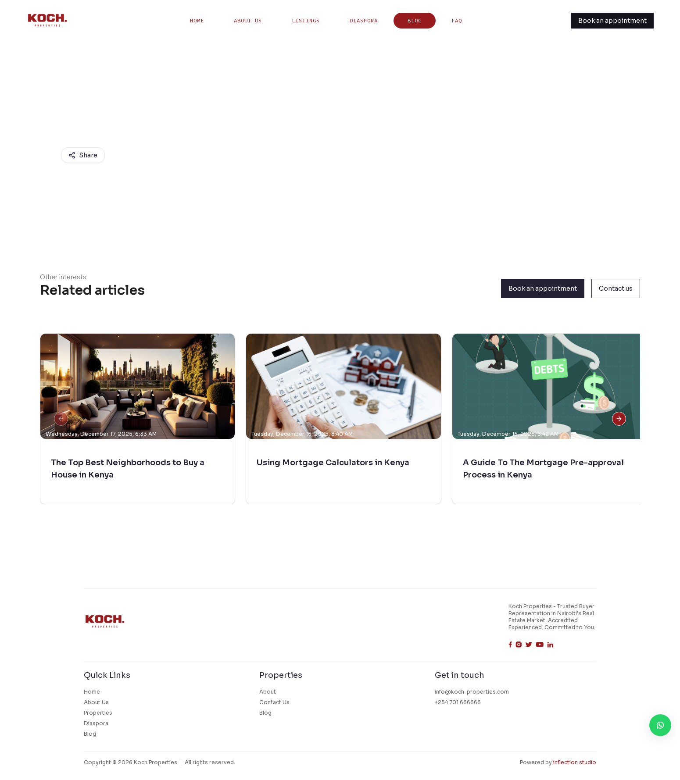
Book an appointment (612, 21)
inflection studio (574, 762)
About (267, 691)
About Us (248, 20)
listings (306, 20)
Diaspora (364, 20)
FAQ (456, 20)
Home (197, 20)
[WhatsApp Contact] (660, 725)
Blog (415, 20)
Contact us (616, 288)
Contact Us (274, 702)
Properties (98, 712)
